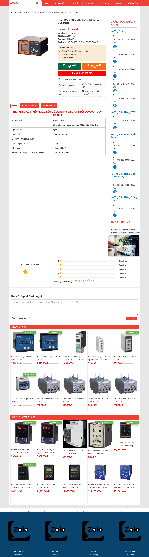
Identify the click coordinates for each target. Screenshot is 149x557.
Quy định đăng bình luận (21, 318)
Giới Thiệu (74, 3)
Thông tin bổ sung (29, 105)
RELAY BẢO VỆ (26, 12)
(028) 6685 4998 (75, 79)
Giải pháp (104, 3)
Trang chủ (59, 3)
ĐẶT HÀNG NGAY (94, 66)
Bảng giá (132, 3)
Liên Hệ (57, 8)
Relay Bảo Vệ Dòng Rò (90, 42)
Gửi (132, 318)
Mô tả (14, 105)
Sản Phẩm (89, 3)
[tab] (14, 105)
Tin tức (118, 3)
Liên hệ (82, 73)
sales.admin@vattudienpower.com (126, 232)
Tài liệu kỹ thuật (49, 105)
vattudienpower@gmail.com (124, 229)
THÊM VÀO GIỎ (70, 66)
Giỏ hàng (136, 3)
